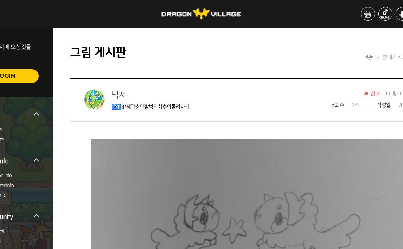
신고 (374, 93)
